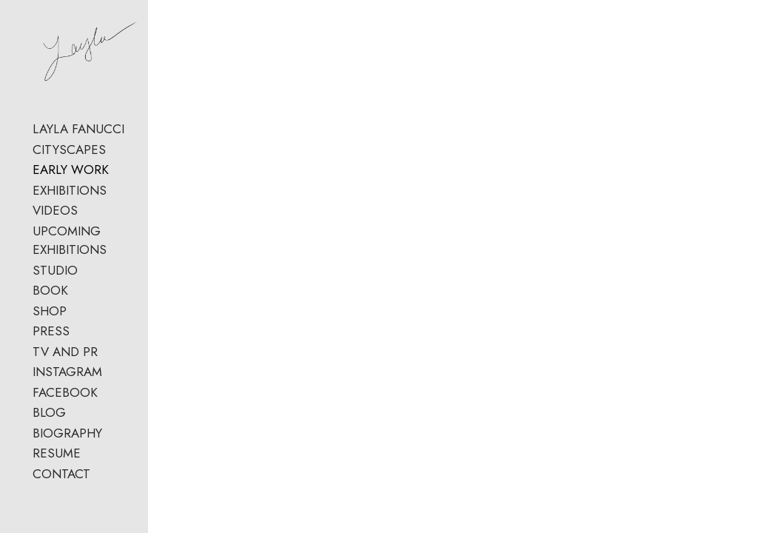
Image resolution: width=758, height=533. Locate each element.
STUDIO (55, 280)
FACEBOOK (65, 402)
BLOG (49, 423)
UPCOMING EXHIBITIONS (70, 250)
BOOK (50, 300)
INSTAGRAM (67, 382)
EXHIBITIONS (70, 200)
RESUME (57, 463)
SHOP (50, 320)
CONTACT (61, 483)
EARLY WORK (71, 180)
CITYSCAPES (69, 159)
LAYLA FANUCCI (78, 139)
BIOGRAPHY (67, 443)
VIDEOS (55, 220)
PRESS (51, 341)
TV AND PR (65, 361)
